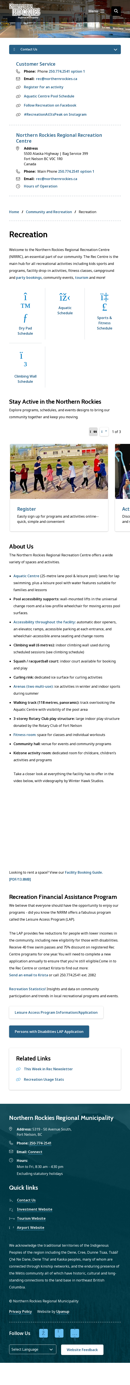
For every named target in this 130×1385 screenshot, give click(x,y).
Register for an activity (43, 87)
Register (26, 509)
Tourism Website (31, 1218)
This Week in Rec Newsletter (48, 1069)
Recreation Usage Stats (44, 1079)
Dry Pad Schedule (25, 331)
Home (14, 211)
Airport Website (30, 1227)
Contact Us (26, 1200)
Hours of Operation (40, 186)
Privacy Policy (20, 1311)
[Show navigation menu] (96, 11)
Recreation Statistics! (27, 989)
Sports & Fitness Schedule (104, 323)
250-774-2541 (40, 1143)
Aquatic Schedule (65, 310)
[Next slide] (104, 431)
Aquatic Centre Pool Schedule (49, 96)
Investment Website (34, 1209)
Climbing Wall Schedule (25, 379)
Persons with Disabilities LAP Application (49, 1031)
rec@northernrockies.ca (56, 78)
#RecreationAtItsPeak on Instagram (55, 114)
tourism (81, 277)
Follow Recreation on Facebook (50, 105)
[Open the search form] (116, 11)
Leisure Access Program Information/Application (56, 1012)
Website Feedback (82, 1349)
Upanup (62, 1311)
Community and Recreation (49, 211)
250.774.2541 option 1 (67, 71)
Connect (35, 1151)
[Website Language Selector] (32, 1349)
